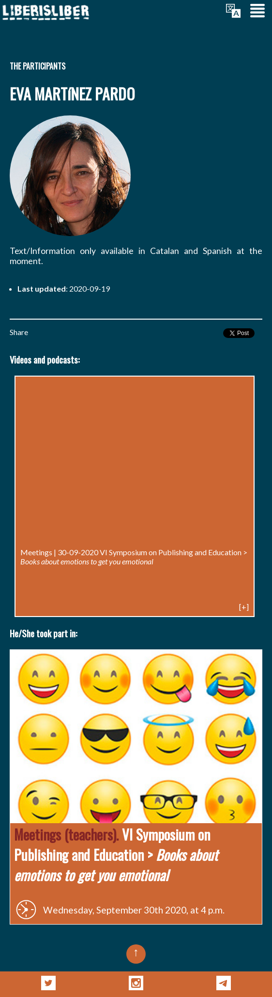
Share (19, 332)
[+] (244, 606)
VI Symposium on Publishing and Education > (133, 557)
